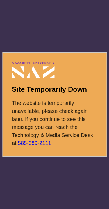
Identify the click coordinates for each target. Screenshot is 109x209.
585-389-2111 (34, 143)
